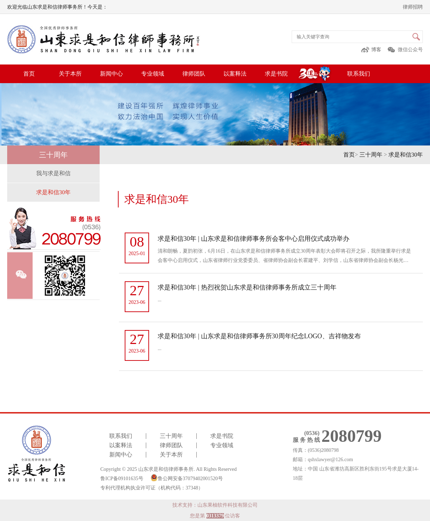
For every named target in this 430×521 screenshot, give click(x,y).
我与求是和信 (53, 173)
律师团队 (193, 74)
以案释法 (235, 74)
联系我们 (358, 74)
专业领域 (152, 74)
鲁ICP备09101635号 (121, 478)
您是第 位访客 (215, 515)
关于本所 (70, 74)
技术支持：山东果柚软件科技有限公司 (215, 505)
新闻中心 (111, 74)
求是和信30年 (405, 155)
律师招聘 (413, 7)
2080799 (351, 435)
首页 (29, 74)
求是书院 (276, 74)
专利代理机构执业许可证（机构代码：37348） (151, 488)
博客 (376, 49)
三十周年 (370, 155)
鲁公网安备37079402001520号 (186, 477)
